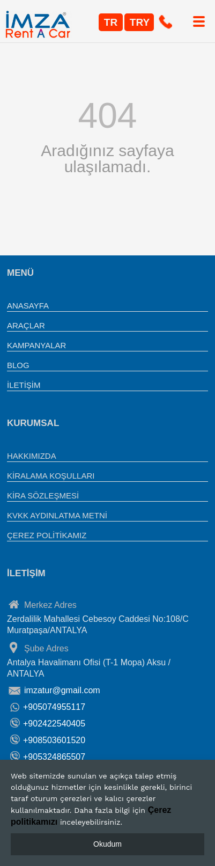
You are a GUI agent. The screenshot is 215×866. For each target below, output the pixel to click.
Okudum (107, 844)
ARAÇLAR (26, 325)
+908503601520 (54, 740)
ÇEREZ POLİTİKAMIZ (46, 535)
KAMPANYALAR (36, 345)
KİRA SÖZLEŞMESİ (43, 495)
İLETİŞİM (24, 385)
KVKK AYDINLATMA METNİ (57, 515)
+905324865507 (54, 756)
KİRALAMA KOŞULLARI (50, 475)
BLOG (18, 365)
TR (110, 22)
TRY (140, 22)
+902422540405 (54, 723)
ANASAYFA (28, 305)
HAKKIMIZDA (31, 455)
